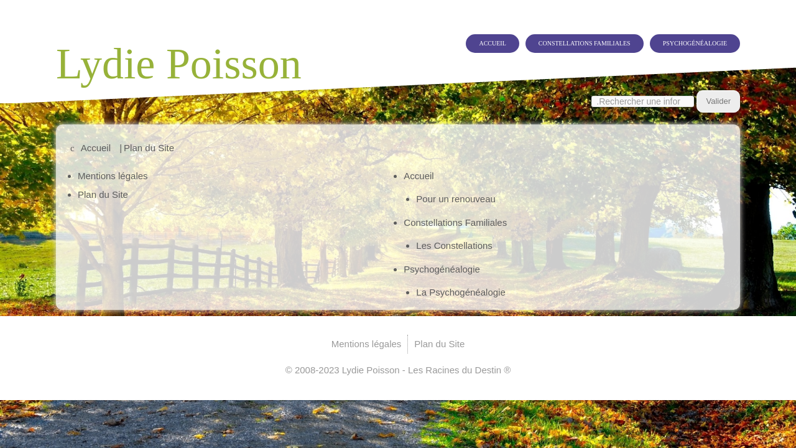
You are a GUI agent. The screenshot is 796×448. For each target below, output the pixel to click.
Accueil (441, 34)
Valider (718, 91)
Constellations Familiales (551, 34)
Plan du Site (103, 194)
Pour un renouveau (456, 199)
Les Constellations (454, 245)
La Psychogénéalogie (460, 292)
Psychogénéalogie (685, 34)
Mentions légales (113, 175)
